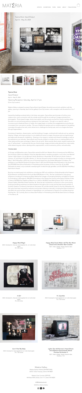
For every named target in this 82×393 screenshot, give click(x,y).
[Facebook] (44, 388)
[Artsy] (41, 388)
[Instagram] (38, 388)
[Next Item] (79, 43)
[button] (47, 6)
